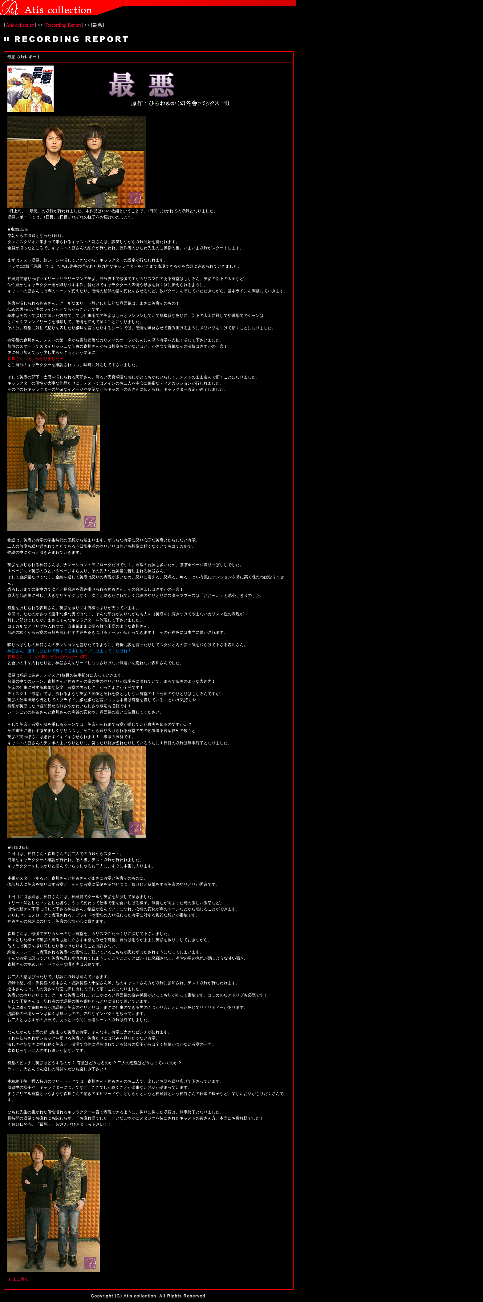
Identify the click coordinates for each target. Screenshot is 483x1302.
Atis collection (20, 25)
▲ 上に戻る (18, 1279)
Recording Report (63, 25)
